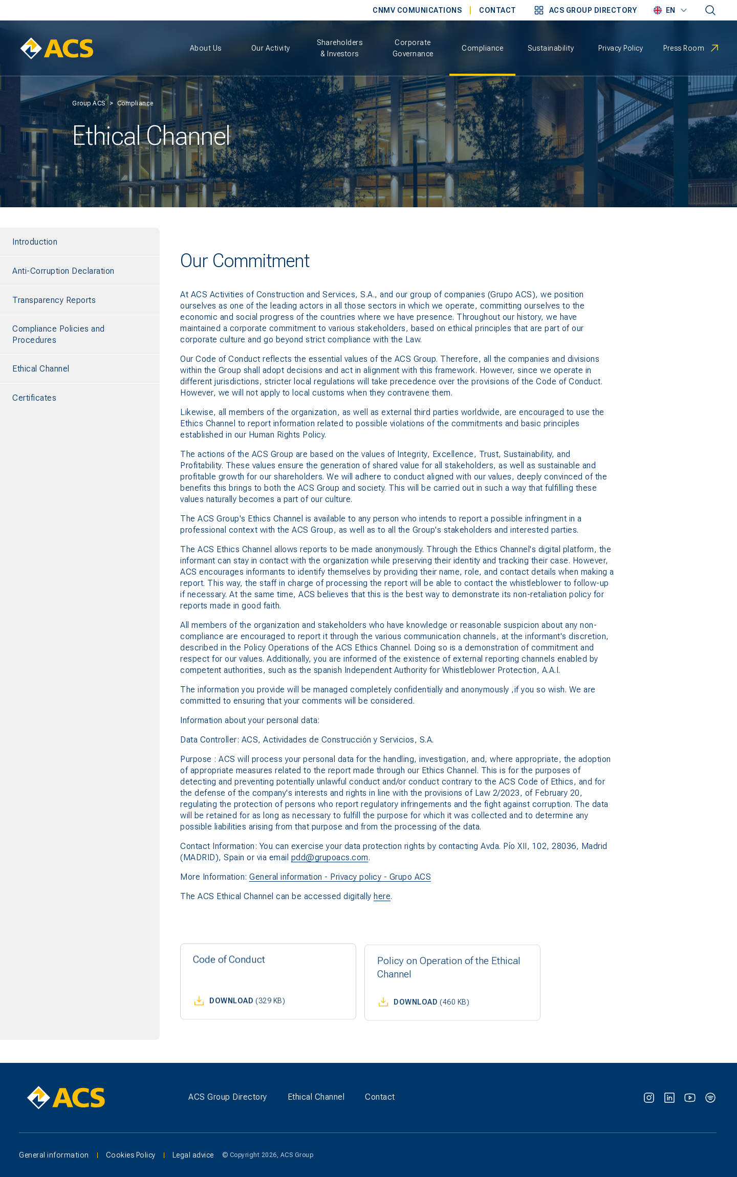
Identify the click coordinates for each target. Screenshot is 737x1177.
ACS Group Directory (227, 1097)
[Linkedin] (669, 1098)
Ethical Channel (316, 1097)
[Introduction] (80, 242)
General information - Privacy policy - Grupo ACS (340, 877)
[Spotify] (710, 1098)
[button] (585, 10)
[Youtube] (690, 1098)
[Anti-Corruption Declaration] (80, 271)
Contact (380, 1097)
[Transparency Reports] (80, 300)
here (382, 896)
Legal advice (193, 1156)
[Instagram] (649, 1098)
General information (54, 1156)
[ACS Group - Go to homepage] (92, 1097)
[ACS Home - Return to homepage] (56, 48)
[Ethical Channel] (80, 369)
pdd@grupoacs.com (329, 857)
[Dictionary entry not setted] (710, 10)
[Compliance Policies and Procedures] (80, 334)
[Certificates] (80, 398)
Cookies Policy (131, 1156)
